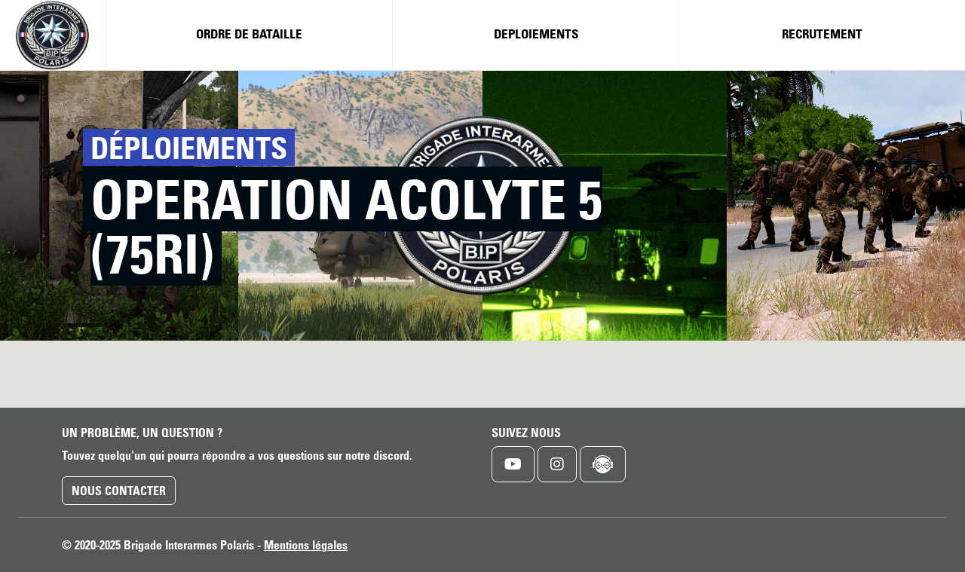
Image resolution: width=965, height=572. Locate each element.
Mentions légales (306, 544)
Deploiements (536, 33)
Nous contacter (119, 490)
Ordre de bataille (249, 33)
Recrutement (822, 33)
